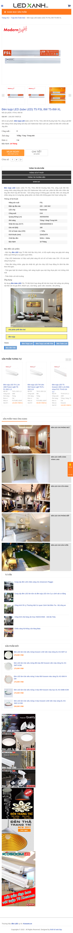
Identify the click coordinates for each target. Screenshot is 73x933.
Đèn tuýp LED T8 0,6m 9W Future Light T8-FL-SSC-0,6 (36, 387)
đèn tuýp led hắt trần (44, 343)
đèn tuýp (11, 337)
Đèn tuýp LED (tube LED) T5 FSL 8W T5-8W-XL (31, 109)
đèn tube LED (16, 283)
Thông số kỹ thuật (36, 173)
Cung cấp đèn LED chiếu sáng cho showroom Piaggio (33, 582)
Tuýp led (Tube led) (18, 18)
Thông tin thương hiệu (36, 177)
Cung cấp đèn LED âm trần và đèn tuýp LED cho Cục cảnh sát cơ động (40, 594)
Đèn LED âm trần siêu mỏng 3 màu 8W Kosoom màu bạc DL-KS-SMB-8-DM (41, 690)
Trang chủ (5, 18)
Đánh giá (36, 182)
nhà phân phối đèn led (16, 330)
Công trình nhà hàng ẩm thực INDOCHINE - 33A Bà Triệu (35, 617)
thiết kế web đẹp (56, 929)
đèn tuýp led (27, 343)
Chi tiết (37, 152)
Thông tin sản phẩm (36, 168)
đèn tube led (62, 343)
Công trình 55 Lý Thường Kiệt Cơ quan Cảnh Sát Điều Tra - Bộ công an (40, 605)
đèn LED (15, 252)
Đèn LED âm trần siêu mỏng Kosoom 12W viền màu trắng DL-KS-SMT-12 (40, 652)
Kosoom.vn (27, 924)
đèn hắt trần (11, 348)
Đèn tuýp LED (19, 121)
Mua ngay (13, 152)
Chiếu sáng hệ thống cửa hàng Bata (27, 629)
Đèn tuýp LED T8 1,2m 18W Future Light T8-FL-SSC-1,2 (11, 387)
